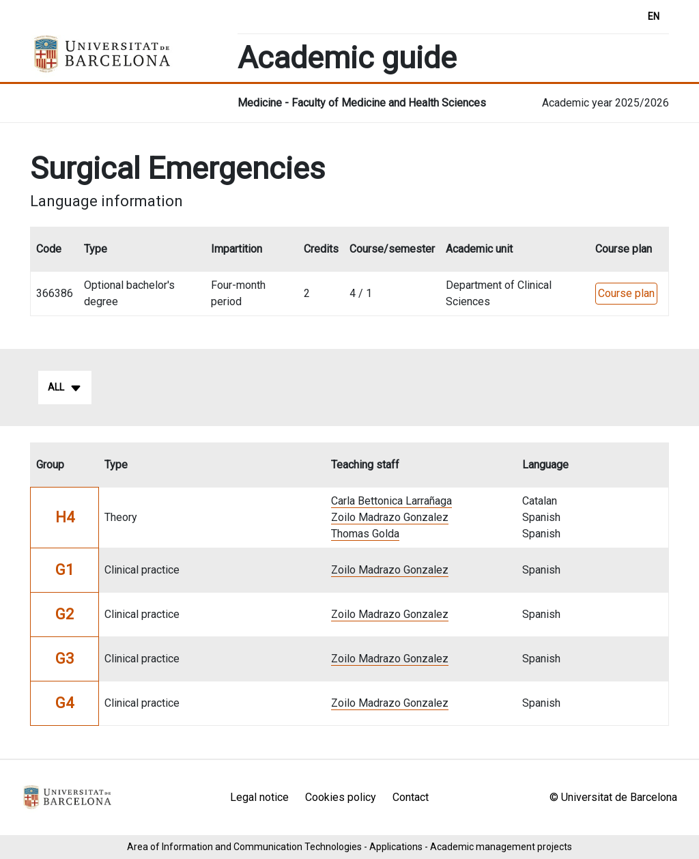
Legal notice (259, 797)
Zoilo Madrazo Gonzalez (389, 517)
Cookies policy (340, 797)
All (65, 388)
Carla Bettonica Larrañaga (391, 500)
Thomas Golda (365, 533)
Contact (411, 797)
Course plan (626, 293)
